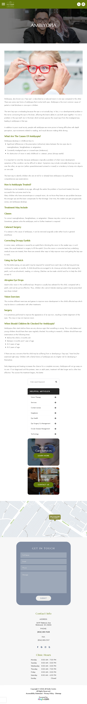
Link (43, 519)
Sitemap (58, 694)
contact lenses (36, 408)
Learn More (43, 456)
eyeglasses (34, 413)
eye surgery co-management (40, 424)
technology (35, 434)
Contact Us (43, 485)
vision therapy (36, 397)
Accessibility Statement (34, 694)
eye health (34, 418)
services (34, 403)
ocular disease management (40, 429)
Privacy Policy (49, 694)
